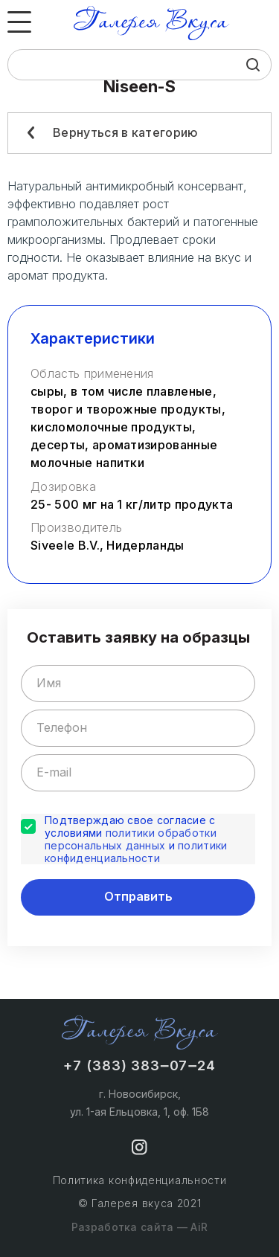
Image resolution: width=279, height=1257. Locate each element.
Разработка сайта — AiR (139, 1227)
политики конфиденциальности (136, 851)
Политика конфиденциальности (140, 1180)
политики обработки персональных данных (131, 839)
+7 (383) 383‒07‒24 (139, 1065)
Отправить (138, 896)
